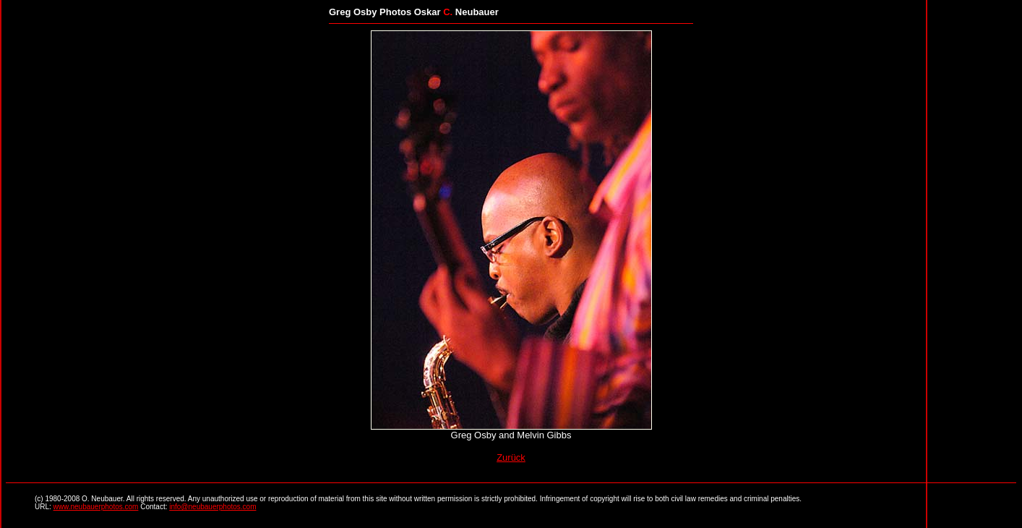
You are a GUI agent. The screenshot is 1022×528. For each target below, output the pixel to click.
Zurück (511, 457)
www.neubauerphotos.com (96, 507)
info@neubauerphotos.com (212, 507)
